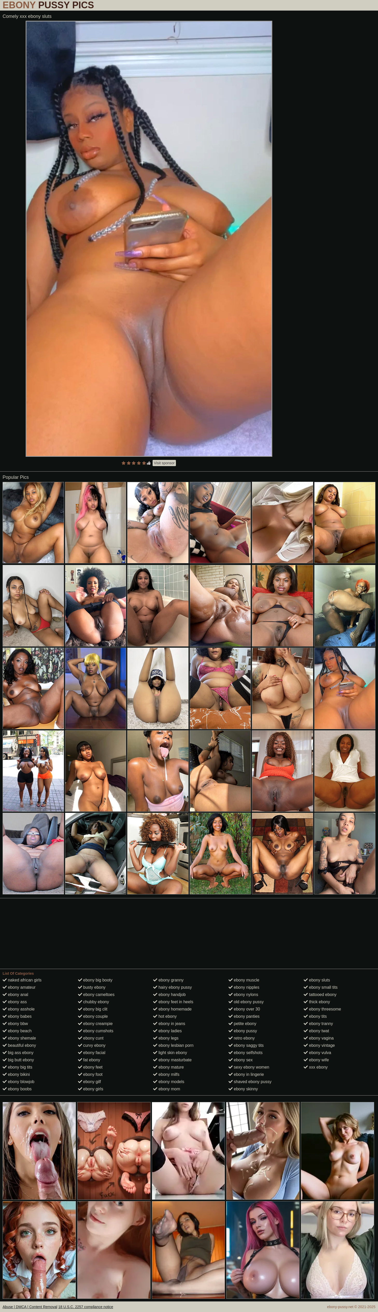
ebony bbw (15, 1023)
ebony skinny (243, 1089)
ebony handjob (169, 994)
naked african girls (22, 980)
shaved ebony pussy (250, 1081)
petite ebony (242, 1023)
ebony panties (244, 1016)
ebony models (168, 1081)
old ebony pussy (246, 1002)
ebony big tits (17, 1067)
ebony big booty (95, 980)
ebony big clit (93, 1009)
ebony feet (90, 1067)
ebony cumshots (95, 1031)
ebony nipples (244, 987)
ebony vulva (317, 1052)
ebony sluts (317, 980)
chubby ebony (93, 1002)
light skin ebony (170, 1052)
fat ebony (89, 1060)
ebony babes (17, 1016)
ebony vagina (319, 1038)
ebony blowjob (18, 1081)
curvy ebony (92, 1045)
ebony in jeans (169, 1023)
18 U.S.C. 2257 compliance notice (85, 1307)
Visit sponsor (164, 463)
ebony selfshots (246, 1052)
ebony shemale (19, 1038)
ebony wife (316, 1060)
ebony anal (15, 994)
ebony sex (241, 1060)
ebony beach (17, 1031)
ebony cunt (91, 1038)
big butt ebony (18, 1060)
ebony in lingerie (246, 1074)
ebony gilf (89, 1081)
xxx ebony (315, 1067)
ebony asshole (19, 1009)
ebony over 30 (244, 1009)
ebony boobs (17, 1089)
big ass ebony (18, 1052)
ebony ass (15, 1002)
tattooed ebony (320, 994)
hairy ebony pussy (172, 987)
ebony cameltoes (96, 994)
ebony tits (315, 1016)
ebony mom (166, 1089)
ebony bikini (16, 1074)
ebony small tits (321, 987)
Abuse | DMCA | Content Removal (30, 1307)
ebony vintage (319, 1045)
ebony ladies (167, 1031)
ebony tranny (318, 1023)
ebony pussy (243, 1031)
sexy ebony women (249, 1067)
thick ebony (317, 1002)
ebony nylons (243, 994)
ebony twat (316, 1031)
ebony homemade (172, 1009)
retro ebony (242, 1038)
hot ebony (165, 1016)
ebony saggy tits (246, 1045)
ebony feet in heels (173, 1002)
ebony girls (90, 1089)
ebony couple (93, 1016)
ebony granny (168, 980)
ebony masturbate (172, 1060)
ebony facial (91, 1052)
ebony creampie (95, 1023)
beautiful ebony (19, 1045)
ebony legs (166, 1038)
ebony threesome (322, 1009)
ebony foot (90, 1074)
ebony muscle (244, 980)
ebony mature (168, 1067)
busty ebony (92, 987)
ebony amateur (19, 987)
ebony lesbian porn (173, 1045)
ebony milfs (166, 1074)
